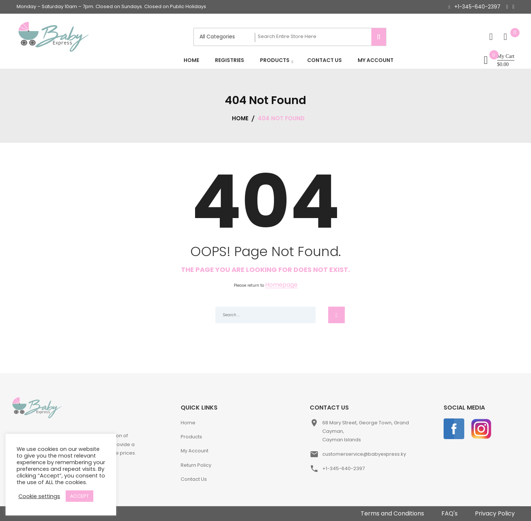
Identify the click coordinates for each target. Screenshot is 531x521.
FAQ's (449, 513)
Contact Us (194, 479)
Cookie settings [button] (39, 496)
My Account (194, 450)
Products (191, 436)
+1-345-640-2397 (477, 6)
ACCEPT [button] (79, 496)
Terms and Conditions (392, 513)
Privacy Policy (495, 513)
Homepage (281, 285)
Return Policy (196, 465)
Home (188, 422)
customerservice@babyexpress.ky (364, 454)
